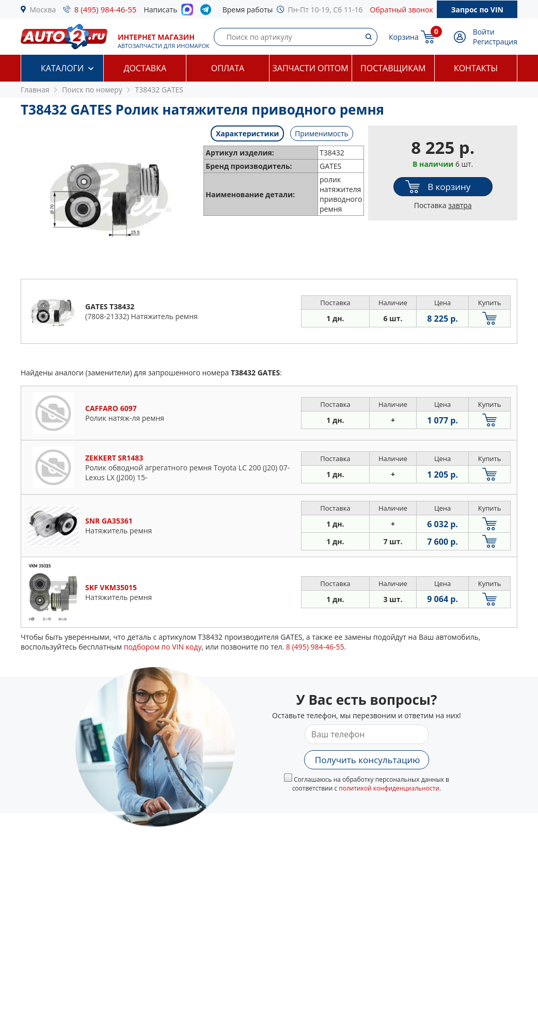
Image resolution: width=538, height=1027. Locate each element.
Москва (43, 9)
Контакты (476, 68)
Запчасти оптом (310, 68)
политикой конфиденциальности (389, 788)
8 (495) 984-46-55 (105, 9)
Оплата (227, 68)
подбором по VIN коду (163, 647)
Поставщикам (392, 68)
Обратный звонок (401, 9)
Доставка (144, 68)
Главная (35, 89)
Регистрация (495, 41)
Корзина (404, 37)
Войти (484, 32)
